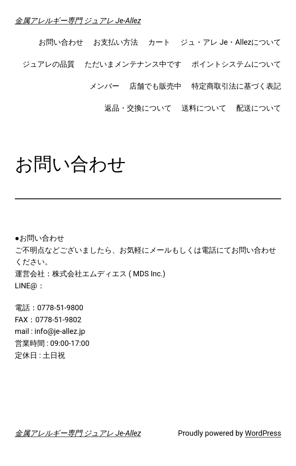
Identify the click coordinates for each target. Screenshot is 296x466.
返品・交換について (138, 108)
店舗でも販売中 (155, 86)
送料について (204, 108)
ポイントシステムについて (236, 64)
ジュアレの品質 (48, 64)
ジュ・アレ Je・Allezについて (230, 42)
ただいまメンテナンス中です (133, 64)
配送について (258, 108)
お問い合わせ (61, 42)
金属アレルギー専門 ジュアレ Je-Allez (78, 20)
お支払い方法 (115, 42)
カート (159, 42)
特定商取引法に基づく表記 (236, 86)
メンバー (104, 86)
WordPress (263, 433)
